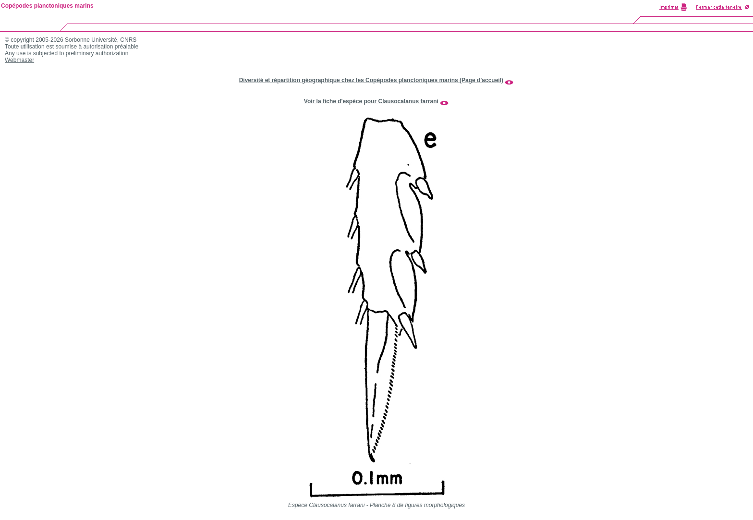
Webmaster (19, 60)
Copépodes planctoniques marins (47, 5)
